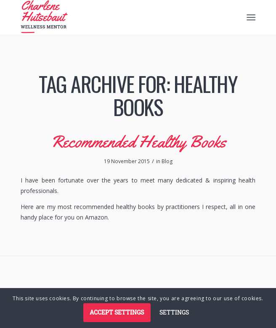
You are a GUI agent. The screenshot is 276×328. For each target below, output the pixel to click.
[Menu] (250, 17)
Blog (167, 161)
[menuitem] (250, 17)
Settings (174, 312)
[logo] (114, 17)
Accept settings (117, 312)
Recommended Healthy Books (138, 141)
